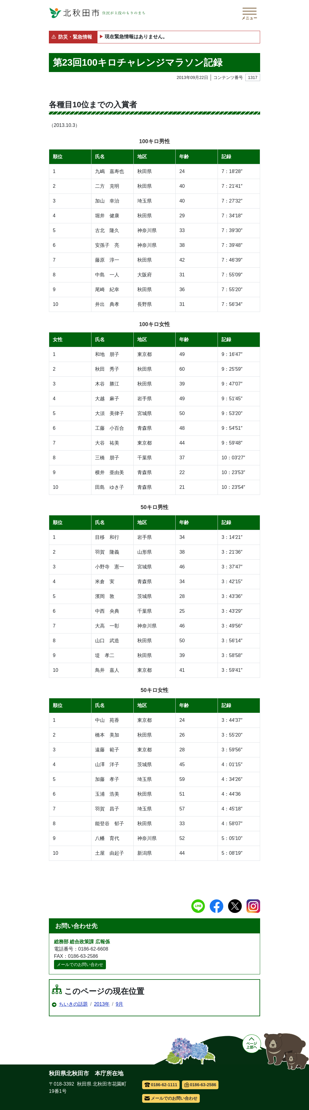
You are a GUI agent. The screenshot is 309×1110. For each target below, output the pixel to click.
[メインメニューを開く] (249, 13)
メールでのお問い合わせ (80, 964)
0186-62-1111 (161, 1084)
